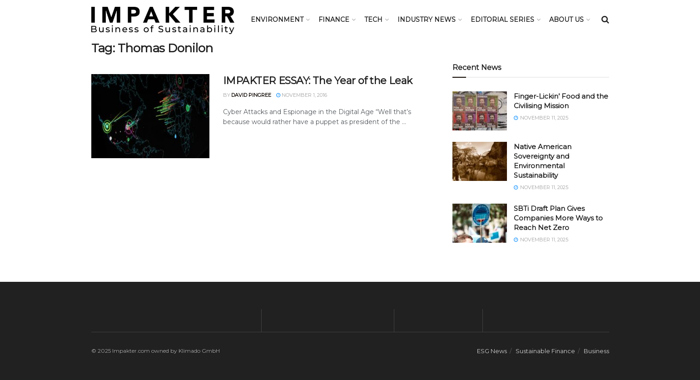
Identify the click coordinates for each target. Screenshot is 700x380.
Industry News (426, 19)
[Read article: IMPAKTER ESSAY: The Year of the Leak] (150, 116)
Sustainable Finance (545, 351)
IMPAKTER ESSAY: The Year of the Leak (317, 81)
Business (596, 351)
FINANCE (333, 19)
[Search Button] (605, 19)
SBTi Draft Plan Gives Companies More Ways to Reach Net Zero (558, 218)
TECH (373, 19)
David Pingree (251, 95)
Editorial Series (502, 19)
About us (566, 19)
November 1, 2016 (301, 95)
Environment (277, 19)
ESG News (492, 351)
